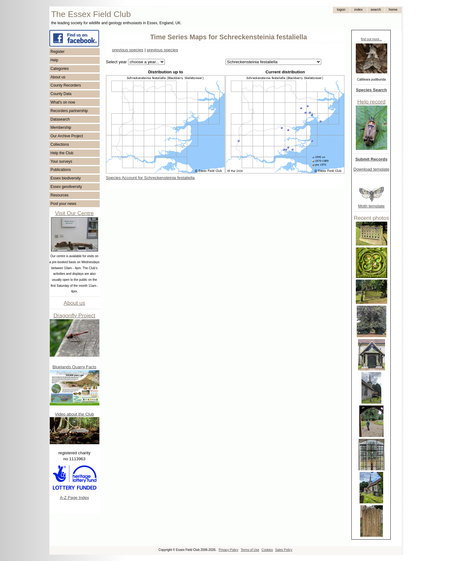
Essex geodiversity (66, 186)
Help (55, 60)
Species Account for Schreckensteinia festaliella (150, 177)
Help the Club (62, 153)
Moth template (371, 206)
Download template (371, 169)
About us (58, 77)
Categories (60, 68)
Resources (60, 195)
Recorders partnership (69, 111)
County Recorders (66, 85)
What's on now (63, 102)
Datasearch (60, 119)
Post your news (63, 203)
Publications (61, 169)
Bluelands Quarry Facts (74, 367)
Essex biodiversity (66, 178)
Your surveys (61, 161)
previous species (127, 50)
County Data (61, 94)
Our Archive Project (67, 136)
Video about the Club (74, 414)
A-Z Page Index (74, 497)
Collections (60, 144)
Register (58, 51)
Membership (61, 127)
